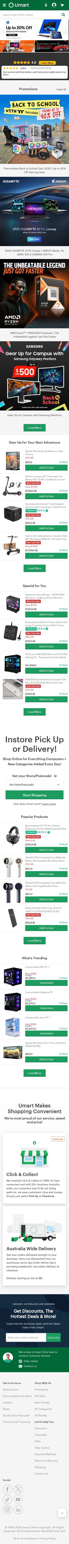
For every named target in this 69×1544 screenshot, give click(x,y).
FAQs (38, 1441)
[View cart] (62, 5)
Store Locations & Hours (17, 1395)
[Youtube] (19, 1503)
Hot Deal (40, 1395)
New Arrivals (42, 1402)
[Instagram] (8, 1513)
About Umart (10, 1389)
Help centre (31, 1361)
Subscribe (53, 1337)
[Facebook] (8, 1492)
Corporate (41, 1434)
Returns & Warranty (46, 1460)
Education (41, 1428)
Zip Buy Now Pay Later (16, 1415)
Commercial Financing (16, 1421)
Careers (7, 1402)
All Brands (41, 1415)
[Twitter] (19, 1492)
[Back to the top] (62, 1513)
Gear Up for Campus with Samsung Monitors (34, 415)
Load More (34, 427)
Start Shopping (34, 795)
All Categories (43, 1408)
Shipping (40, 1467)
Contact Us (41, 1473)
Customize (46, 982)
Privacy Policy (47, 1538)
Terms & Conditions (25, 1538)
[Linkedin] (19, 1513)
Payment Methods (45, 1454)
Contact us (30, 1366)
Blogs (6, 1408)
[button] (3, 30)
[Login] (54, 5)
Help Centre (42, 1447)
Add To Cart (46, 467)
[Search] (63, 14)
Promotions (41, 1389)
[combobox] (34, 14)
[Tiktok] (8, 1503)
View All (61, 89)
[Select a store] (46, 5)
